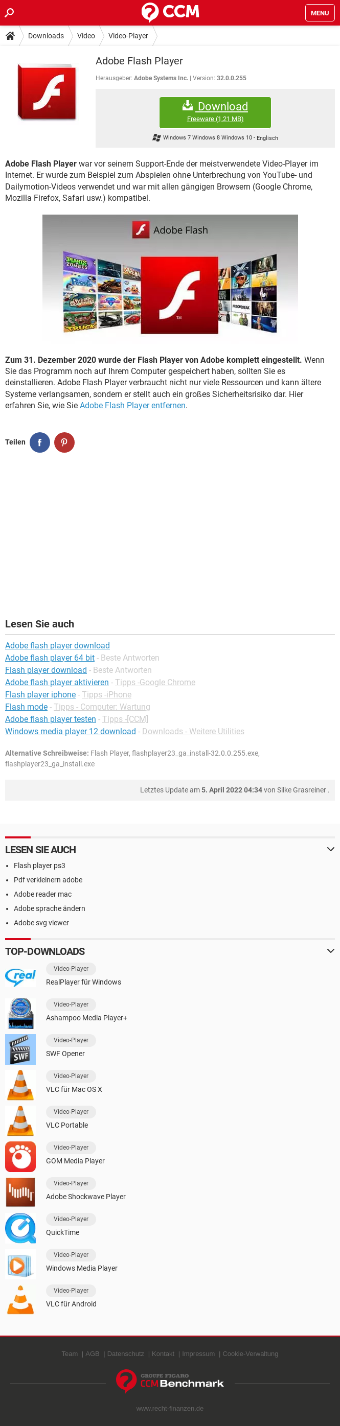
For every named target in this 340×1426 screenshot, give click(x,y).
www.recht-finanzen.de (170, 1408)
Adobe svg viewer (41, 923)
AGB (92, 1354)
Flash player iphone (40, 694)
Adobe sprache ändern (49, 908)
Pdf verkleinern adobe (48, 880)
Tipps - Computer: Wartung (102, 707)
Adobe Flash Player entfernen (133, 405)
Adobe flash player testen (50, 719)
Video (86, 36)
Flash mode (26, 707)
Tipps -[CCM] (125, 719)
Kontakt (163, 1354)
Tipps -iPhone (106, 694)
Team (69, 1354)
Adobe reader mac (43, 894)
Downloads (46, 36)
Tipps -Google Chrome (155, 682)
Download (215, 111)
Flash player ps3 (39, 865)
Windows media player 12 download (70, 731)
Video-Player (128, 36)
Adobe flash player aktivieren (57, 682)
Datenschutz (125, 1354)
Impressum (198, 1354)
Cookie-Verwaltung (250, 1354)
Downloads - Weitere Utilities (193, 731)
